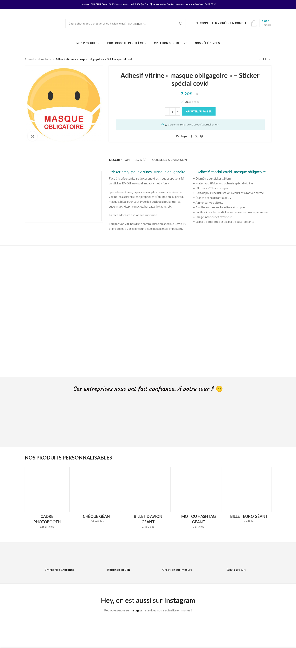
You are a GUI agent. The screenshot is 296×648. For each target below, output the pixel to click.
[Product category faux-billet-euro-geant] (249, 496)
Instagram (137, 610)
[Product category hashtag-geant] (198, 499)
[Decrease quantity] (167, 111)
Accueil (29, 59)
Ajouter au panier (199, 111)
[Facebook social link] (191, 136)
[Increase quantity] (177, 111)
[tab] (119, 158)
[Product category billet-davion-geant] (148, 499)
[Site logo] (40, 23)
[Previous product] (260, 59)
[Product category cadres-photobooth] (47, 499)
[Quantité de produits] (172, 111)
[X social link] (196, 136)
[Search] (125, 23)
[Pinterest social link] (201, 136)
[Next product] (269, 59)
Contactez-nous (175, 4)
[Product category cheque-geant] (97, 496)
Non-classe (44, 59)
